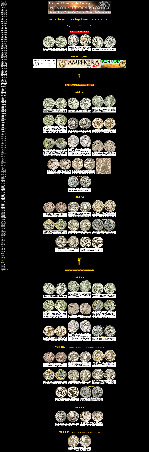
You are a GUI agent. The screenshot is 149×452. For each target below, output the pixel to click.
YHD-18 (4, 38)
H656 (3, 228)
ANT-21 (3, 169)
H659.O (3, 232)
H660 (3, 235)
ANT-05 (3, 140)
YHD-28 (4, 56)
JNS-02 (3, 86)
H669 (3, 250)
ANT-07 (3, 144)
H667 (3, 246)
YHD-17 (4, 36)
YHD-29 (4, 57)
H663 (3, 241)
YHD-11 (4, 25)
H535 (3, 185)
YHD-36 (4, 70)
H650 (3, 221)
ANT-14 (3, 156)
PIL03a (3, 268)
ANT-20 (3, 167)
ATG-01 (3, 88)
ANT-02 (3, 135)
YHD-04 (4, 13)
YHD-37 (4, 72)
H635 (3, 210)
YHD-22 (4, 45)
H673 (3, 257)
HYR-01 (4, 81)
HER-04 (3, 106)
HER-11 (3, 119)
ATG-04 (3, 93)
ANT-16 (3, 160)
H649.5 (3, 219)
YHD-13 (4, 29)
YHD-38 (4, 74)
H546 (3, 190)
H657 (3, 230)
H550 (3, 196)
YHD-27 (4, 54)
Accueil (3, 2)
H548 (3, 192)
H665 (3, 243)
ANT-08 (3, 146)
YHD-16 (4, 34)
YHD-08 (4, 20)
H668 (3, 248)
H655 (3, 226)
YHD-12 (4, 27)
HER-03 (3, 104)
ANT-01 (3, 133)
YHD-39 (4, 75)
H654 (3, 225)
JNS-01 (3, 84)
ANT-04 (3, 138)
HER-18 (3, 131)
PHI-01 (3, 171)
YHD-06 (4, 16)
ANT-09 (3, 147)
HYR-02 (4, 83)
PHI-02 (3, 172)
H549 (3, 194)
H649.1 (3, 217)
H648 (3, 216)
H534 (3, 183)
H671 (3, 253)
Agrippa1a (4, 270)
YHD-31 (4, 61)
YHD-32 (4, 63)
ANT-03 (3, 137)
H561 (3, 207)
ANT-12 (3, 153)
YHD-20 (4, 41)
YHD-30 (4, 59)
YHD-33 (4, 65)
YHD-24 (4, 49)
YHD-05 (4, 14)
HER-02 (3, 102)
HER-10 (3, 117)
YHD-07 (4, 18)
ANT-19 (3, 165)
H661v (3, 237)
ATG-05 (3, 95)
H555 (3, 201)
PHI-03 (3, 174)
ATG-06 (3, 97)
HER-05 (3, 108)
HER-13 (3, 122)
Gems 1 (3, 223)
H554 (3, 199)
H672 (3, 255)
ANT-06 (3, 142)
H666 (3, 244)
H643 (3, 212)
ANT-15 (3, 158)
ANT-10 (3, 149)
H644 (3, 214)
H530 (3, 178)
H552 (3, 198)
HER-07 (3, 111)
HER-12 (3, 120)
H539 (3, 187)
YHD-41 (4, 79)
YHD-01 (4, 7)
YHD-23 (4, 47)
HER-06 (3, 110)
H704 (3, 264)
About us (4, 4)
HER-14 (3, 124)
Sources (3, 5)
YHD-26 (4, 52)
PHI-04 (3, 176)
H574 (3, 208)
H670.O (3, 252)
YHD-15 (4, 32)
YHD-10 (4, 23)
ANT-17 (3, 162)
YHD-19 (4, 40)
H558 (3, 205)
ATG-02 (3, 90)
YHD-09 (4, 22)
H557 (3, 203)
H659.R (3, 234)
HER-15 (3, 126)
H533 (3, 181)
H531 (3, 180)
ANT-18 (3, 164)
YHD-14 (4, 31)
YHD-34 (4, 66)
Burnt (3, 259)
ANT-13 (3, 155)
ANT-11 (3, 151)
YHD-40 (4, 77)
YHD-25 (4, 50)
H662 (3, 239)
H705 (3, 266)
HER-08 (3, 113)
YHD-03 (4, 11)
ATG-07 (3, 99)
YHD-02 (4, 9)
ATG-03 (3, 92)
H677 (3, 262)
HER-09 (3, 115)
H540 (3, 189)
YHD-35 (4, 68)
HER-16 (3, 128)
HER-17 (3, 129)
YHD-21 (4, 43)
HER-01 (3, 101)
